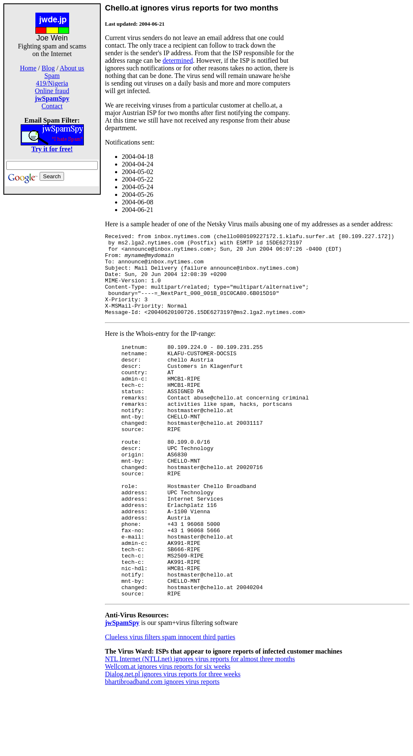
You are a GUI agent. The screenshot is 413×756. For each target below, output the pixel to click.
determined (178, 60)
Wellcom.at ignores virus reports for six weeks (168, 733)
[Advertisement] (52, 321)
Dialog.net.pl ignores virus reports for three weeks (173, 741)
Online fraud (52, 90)
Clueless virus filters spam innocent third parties (170, 704)
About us (72, 68)
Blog (48, 68)
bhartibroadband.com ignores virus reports (162, 748)
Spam (51, 75)
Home (28, 68)
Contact (52, 106)
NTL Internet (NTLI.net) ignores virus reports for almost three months (200, 725)
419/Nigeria (52, 83)
